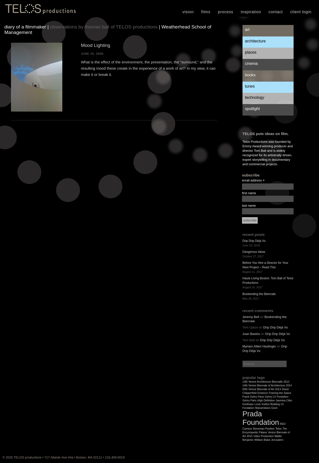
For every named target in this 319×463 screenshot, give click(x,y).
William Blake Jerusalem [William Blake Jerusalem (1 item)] (268, 439)
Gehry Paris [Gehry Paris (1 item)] (249, 400)
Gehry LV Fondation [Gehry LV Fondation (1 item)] (277, 396)
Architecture (255, 41)
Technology (254, 97)
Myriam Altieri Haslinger (259, 346)
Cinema (251, 63)
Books (250, 75)
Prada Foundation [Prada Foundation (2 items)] (260, 418)
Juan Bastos (251, 334)
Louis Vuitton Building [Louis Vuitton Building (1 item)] (267, 404)
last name (249, 205)
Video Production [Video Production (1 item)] (263, 436)
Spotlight (252, 109)
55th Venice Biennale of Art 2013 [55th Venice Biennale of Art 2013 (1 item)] (261, 389)
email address (253, 180)
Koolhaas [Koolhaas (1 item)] (247, 404)
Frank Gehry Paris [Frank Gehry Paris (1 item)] (253, 396)
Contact (276, 12)
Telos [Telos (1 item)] (278, 428)
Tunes (250, 86)
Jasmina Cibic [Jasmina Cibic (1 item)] (284, 400)
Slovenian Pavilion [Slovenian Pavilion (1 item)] (263, 428)
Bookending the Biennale (259, 294)
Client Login (301, 12)
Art (247, 29)
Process (225, 12)
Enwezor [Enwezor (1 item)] (262, 392)
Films (205, 12)
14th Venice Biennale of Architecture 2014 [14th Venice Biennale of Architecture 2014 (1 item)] (267, 385)
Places (250, 52)
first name (249, 193)
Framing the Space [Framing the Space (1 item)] (280, 392)
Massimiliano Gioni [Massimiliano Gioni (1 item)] (266, 407)
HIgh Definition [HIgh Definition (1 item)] (266, 400)
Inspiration (251, 12)
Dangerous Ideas (253, 252)
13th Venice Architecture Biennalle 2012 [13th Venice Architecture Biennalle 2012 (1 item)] (265, 381)
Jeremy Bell (250, 317)
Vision (188, 12)
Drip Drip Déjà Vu (254, 241)
